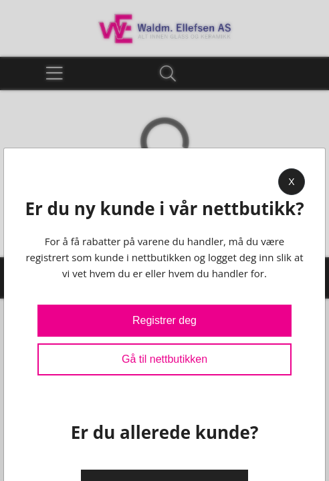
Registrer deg (164, 320)
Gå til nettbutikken (164, 359)
